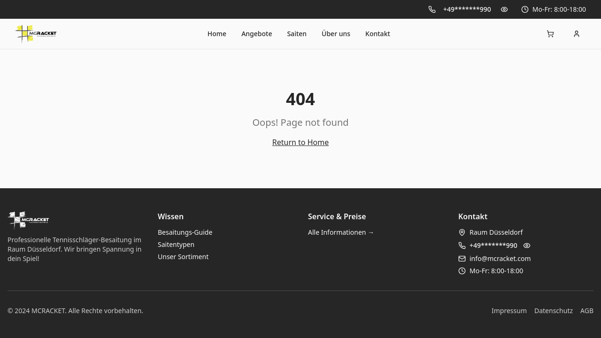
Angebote (256, 33)
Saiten (297, 33)
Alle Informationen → (341, 232)
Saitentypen (176, 244)
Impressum (509, 310)
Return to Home (300, 142)
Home (217, 33)
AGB (586, 310)
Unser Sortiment (183, 256)
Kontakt (377, 33)
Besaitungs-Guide (185, 232)
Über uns (336, 33)
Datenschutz (553, 310)
